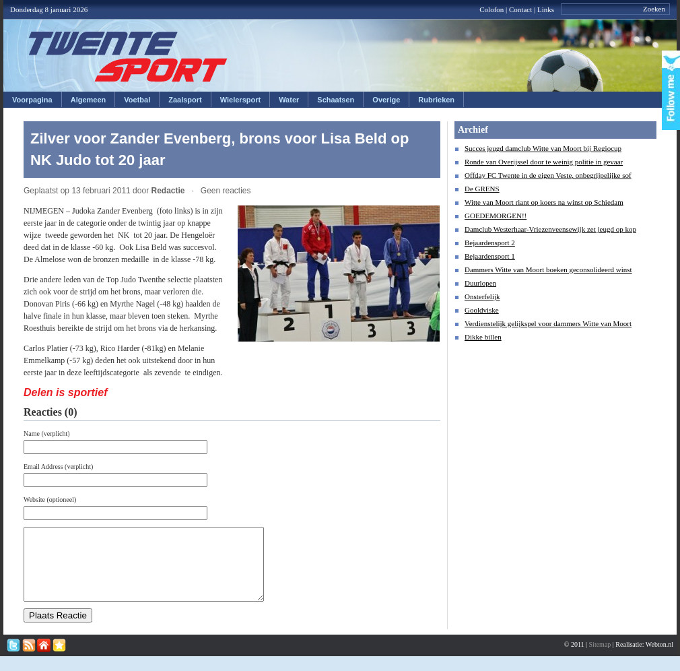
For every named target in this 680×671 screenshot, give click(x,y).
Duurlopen (480, 283)
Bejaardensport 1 (490, 256)
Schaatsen (335, 100)
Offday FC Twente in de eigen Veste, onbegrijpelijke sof (548, 175)
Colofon (491, 9)
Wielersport (240, 100)
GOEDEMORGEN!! (495, 216)
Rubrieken (436, 100)
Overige (386, 100)
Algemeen (88, 100)
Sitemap (600, 658)
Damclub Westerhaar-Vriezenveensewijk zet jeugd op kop (550, 229)
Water (289, 100)
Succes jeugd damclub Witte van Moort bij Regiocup (543, 148)
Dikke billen (483, 337)
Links (545, 9)
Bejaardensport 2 (490, 242)
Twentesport (128, 57)
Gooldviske (482, 310)
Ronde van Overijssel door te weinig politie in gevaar (544, 162)
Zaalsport (185, 100)
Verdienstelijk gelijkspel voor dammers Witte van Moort (548, 323)
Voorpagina (32, 100)
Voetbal (137, 100)
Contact (520, 9)
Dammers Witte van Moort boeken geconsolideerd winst (548, 269)
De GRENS (482, 189)
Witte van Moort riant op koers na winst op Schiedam (544, 202)
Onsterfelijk (482, 296)
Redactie (167, 190)
